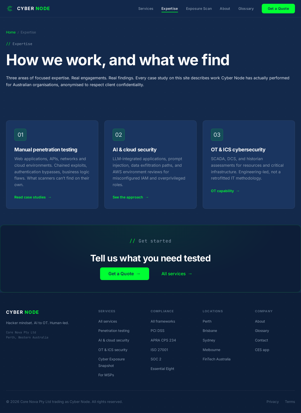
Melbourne (211, 350)
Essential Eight (162, 369)
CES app (262, 350)
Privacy (273, 402)
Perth (207, 321)
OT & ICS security (112, 350)
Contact (261, 340)
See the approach (131, 197)
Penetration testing (114, 331)
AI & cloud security (113, 340)
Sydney (209, 340)
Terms (290, 402)
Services (145, 8)
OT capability (225, 191)
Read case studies (33, 197)
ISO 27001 (159, 350)
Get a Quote (278, 8)
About (225, 8)
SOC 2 (156, 359)
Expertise (169, 8)
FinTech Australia (217, 359)
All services (178, 274)
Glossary (246, 8)
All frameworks (163, 321)
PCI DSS (157, 331)
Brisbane (210, 331)
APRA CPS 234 (163, 340)
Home (11, 32)
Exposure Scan (199, 8)
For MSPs (106, 375)
